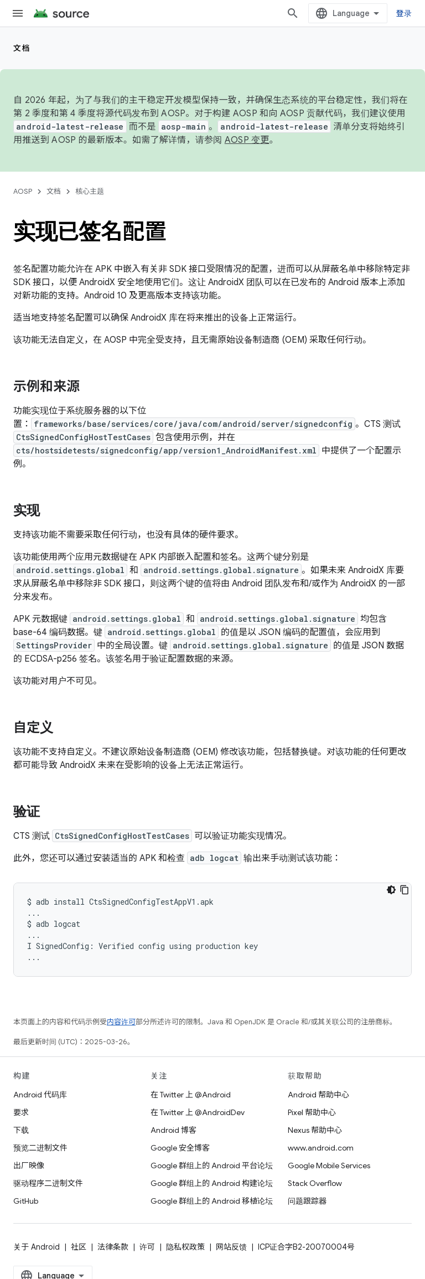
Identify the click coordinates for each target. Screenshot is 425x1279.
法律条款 (112, 1246)
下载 (21, 1130)
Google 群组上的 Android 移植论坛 (212, 1201)
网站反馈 (231, 1246)
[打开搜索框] (292, 13)
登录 (404, 13)
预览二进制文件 (40, 1148)
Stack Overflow (315, 1183)
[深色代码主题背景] (391, 889)
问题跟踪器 (307, 1201)
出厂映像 (28, 1165)
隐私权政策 (185, 1246)
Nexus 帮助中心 (315, 1130)
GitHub (25, 1201)
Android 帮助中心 (318, 1095)
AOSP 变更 (247, 140)
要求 (21, 1112)
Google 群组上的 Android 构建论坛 (212, 1183)
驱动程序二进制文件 (48, 1183)
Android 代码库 (40, 1095)
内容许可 (121, 1022)
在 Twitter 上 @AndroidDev (198, 1112)
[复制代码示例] (404, 889)
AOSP (22, 191)
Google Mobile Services (329, 1165)
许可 (147, 1246)
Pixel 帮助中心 (312, 1112)
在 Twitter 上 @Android (191, 1095)
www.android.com (321, 1148)
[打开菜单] (18, 13)
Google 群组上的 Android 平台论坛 (212, 1165)
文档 (21, 48)
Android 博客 (173, 1130)
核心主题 (89, 191)
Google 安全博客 (180, 1148)
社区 (78, 1246)
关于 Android (36, 1246)
